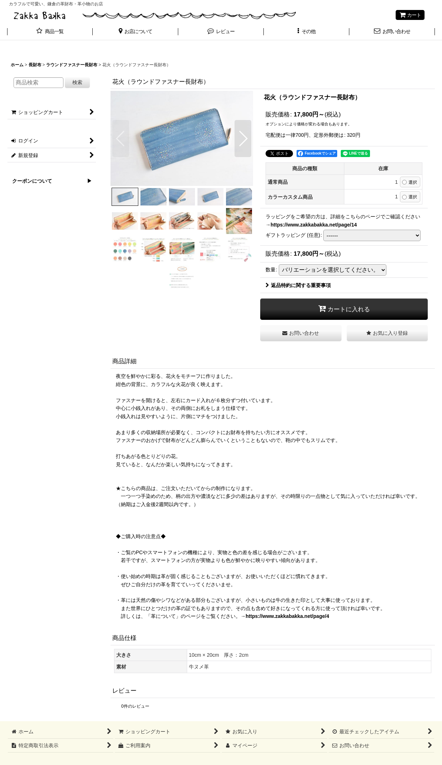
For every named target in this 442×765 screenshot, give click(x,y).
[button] (135, 32)
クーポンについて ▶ (49, 181)
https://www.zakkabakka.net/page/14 (314, 225)
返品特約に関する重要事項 (298, 285)
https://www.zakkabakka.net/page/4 (287, 616)
